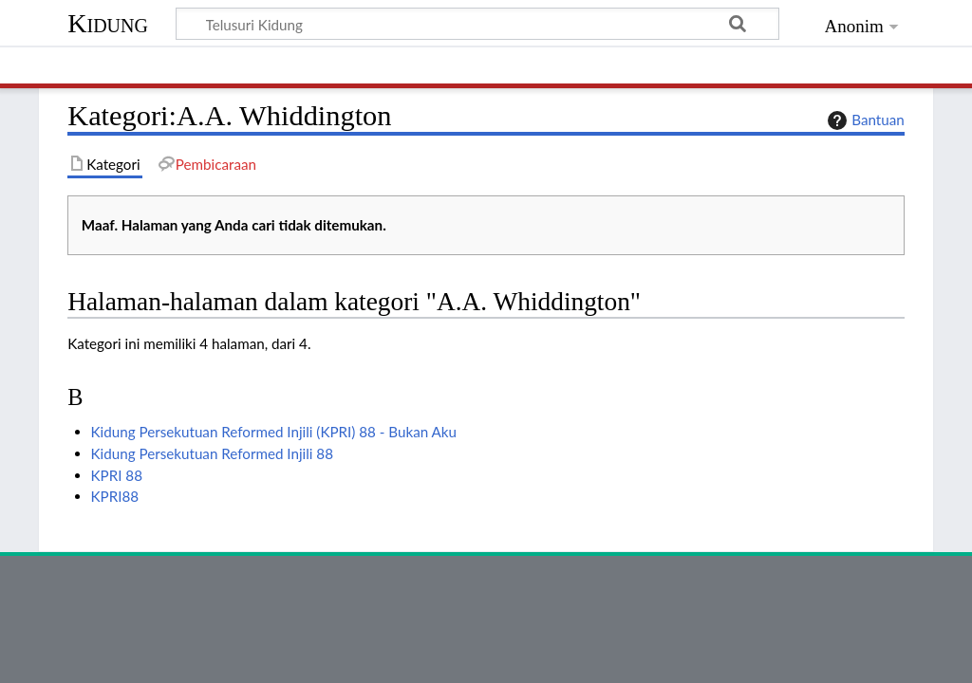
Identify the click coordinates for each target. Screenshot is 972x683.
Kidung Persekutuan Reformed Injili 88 (212, 453)
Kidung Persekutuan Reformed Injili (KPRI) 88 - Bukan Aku (274, 431)
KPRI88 (115, 496)
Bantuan (864, 120)
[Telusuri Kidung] (477, 24)
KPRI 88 (116, 475)
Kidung (107, 23)
